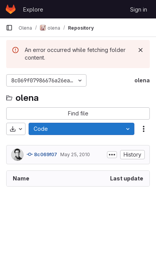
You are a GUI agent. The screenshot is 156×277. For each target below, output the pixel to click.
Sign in (138, 9)
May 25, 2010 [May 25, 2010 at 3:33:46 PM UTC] (75, 154)
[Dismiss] (140, 50)
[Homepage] (10, 9)
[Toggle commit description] (112, 154)
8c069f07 (42, 154)
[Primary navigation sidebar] (9, 28)
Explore (33, 9)
